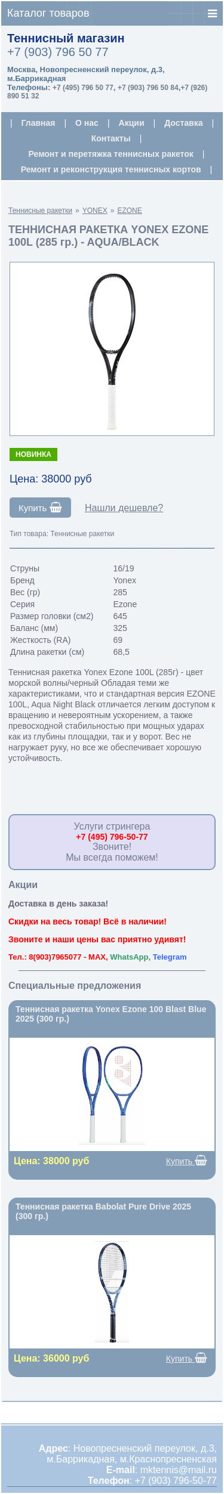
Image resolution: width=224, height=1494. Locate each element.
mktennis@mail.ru (178, 1470)
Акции (132, 123)
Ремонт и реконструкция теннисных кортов (111, 169)
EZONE (129, 210)
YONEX (95, 210)
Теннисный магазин (66, 38)
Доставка (183, 123)
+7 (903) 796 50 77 (58, 51)
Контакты (111, 138)
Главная (39, 123)
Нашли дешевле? (124, 508)
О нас (87, 123)
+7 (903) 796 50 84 (148, 87)
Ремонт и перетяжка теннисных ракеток (111, 154)
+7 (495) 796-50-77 (112, 837)
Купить (40, 507)
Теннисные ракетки (40, 210)
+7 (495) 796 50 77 (83, 87)
